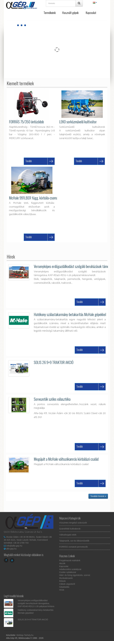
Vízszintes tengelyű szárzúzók (73, 523)
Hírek (61, 590)
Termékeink (50, 12)
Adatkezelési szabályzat (70, 569)
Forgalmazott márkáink (69, 560)
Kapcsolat (91, 12)
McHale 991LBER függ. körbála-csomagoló (36, 197)
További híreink (98, 496)
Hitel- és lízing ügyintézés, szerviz (74, 575)
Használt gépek (70, 12)
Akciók (62, 563)
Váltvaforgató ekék (67, 535)
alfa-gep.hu (11, 549)
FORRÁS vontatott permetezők (73, 547)
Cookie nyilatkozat (67, 572)
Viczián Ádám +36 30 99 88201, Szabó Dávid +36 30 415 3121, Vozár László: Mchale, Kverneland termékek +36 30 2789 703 (28, 540)
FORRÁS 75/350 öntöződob (26, 121)
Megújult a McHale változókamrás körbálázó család (66, 459)
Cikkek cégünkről (67, 584)
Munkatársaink (66, 578)
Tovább (28, 161)
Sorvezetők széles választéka (52, 399)
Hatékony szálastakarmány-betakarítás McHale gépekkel (70, 314)
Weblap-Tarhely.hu (24, 635)
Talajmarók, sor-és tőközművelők (74, 541)
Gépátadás (64, 587)
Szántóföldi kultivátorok (69, 529)
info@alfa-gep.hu (14, 546)
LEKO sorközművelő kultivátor (78, 121)
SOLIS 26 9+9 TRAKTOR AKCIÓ (53, 362)
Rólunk (62, 581)
